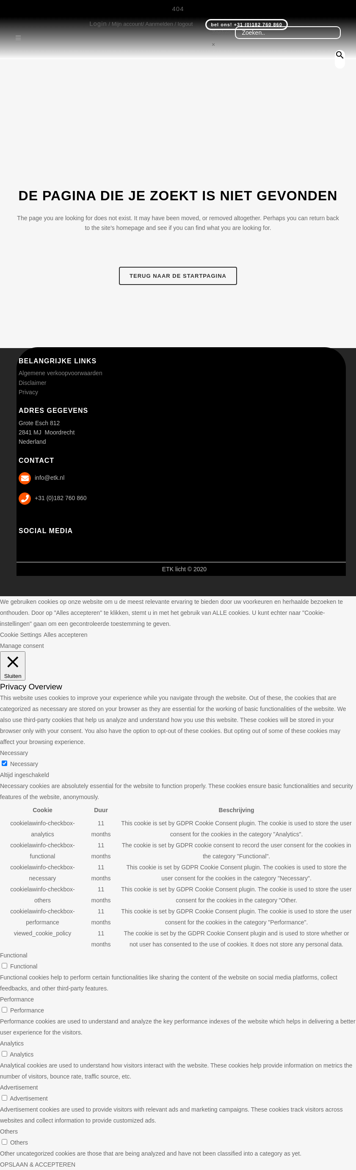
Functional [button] (14, 955)
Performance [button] (17, 999)
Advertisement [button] (19, 1087)
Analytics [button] (12, 1043)
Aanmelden (159, 24)
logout (185, 24)
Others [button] (9, 1131)
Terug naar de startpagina (178, 276)
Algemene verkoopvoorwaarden (60, 373)
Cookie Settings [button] (20, 634)
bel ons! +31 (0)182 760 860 (246, 24)
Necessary (24, 764)
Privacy (28, 392)
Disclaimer (32, 382)
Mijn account (127, 24)
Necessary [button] (14, 753)
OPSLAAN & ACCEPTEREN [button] (37, 1164)
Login (98, 23)
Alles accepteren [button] (66, 634)
